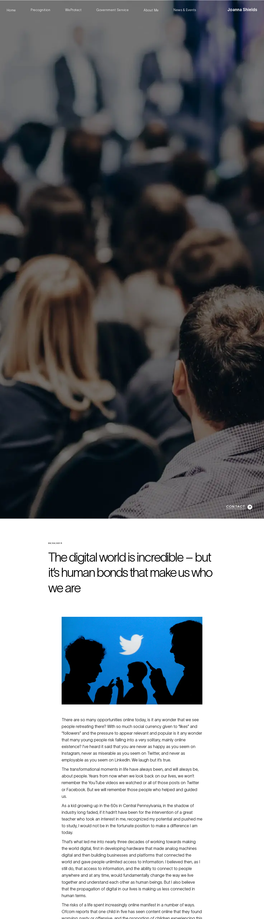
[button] (222, 10)
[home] (242, 10)
